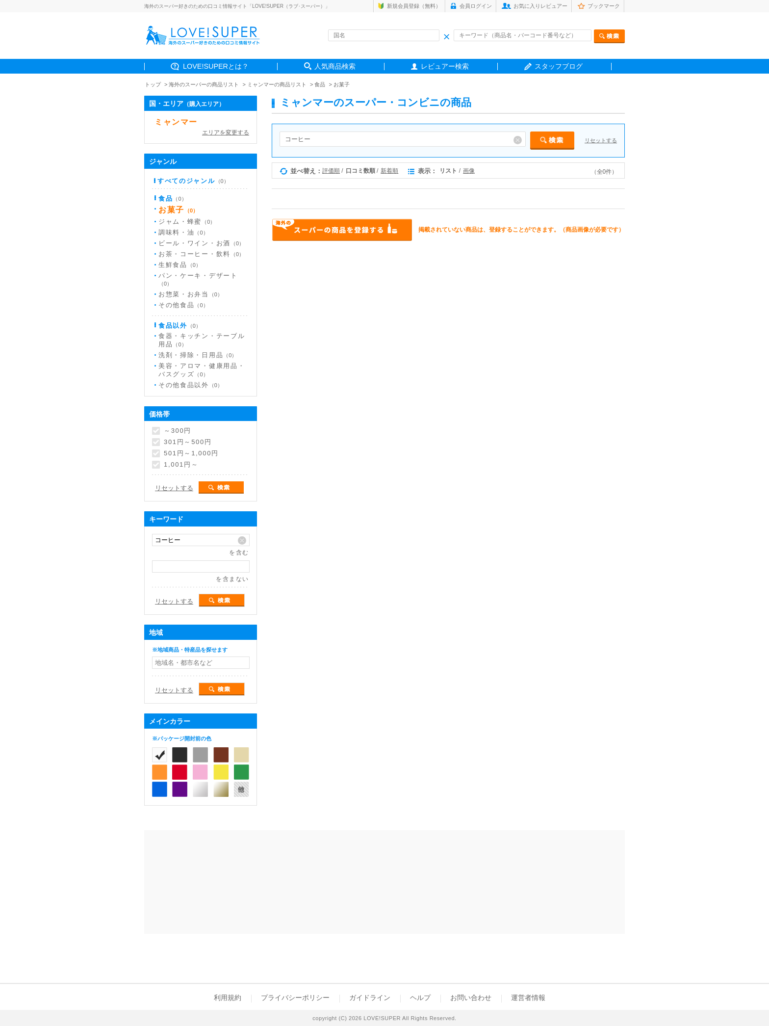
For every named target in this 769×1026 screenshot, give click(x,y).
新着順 (389, 170)
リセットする (601, 140)
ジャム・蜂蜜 (186, 221)
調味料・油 (183, 232)
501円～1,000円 (191, 453)
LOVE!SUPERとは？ (216, 66)
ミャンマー (176, 122)
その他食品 (183, 305)
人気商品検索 (335, 66)
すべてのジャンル (193, 180)
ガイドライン (369, 997)
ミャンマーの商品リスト (277, 84)
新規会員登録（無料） (414, 6)
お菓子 (341, 84)
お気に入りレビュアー (540, 6)
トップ (153, 84)
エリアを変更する (225, 132)
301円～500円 (188, 442)
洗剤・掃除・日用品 (197, 355)
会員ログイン (476, 6)
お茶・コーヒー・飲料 (201, 254)
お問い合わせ (470, 997)
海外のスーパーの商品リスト (204, 84)
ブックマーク (604, 6)
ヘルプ (420, 997)
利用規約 (227, 997)
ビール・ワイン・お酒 (201, 243)
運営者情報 (528, 997)
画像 (469, 170)
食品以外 (179, 325)
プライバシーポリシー (295, 997)
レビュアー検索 (445, 66)
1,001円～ (181, 465)
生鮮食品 (179, 264)
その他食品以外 (190, 385)
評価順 (331, 170)
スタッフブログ (559, 66)
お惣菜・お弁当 (190, 294)
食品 (319, 84)
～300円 (177, 431)
